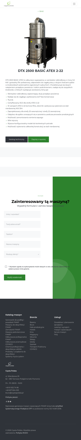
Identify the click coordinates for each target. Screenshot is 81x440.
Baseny (33, 322)
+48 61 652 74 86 (12, 388)
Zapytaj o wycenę (38, 139)
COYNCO (33, 349)
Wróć (40, 11)
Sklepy (32, 339)
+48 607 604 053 (12, 390)
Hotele (32, 330)
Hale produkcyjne (37, 327)
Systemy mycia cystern (14, 357)
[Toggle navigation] (74, 4)
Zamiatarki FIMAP (12, 330)
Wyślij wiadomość (14, 277)
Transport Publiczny (38, 347)
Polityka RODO (22, 433)
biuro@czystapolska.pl (14, 393)
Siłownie (33, 337)
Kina (31, 332)
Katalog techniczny (16, 139)
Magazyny (34, 335)
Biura (32, 325)
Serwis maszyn (60, 332)
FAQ (56, 335)
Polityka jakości (11, 397)
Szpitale (33, 344)
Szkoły (32, 342)
